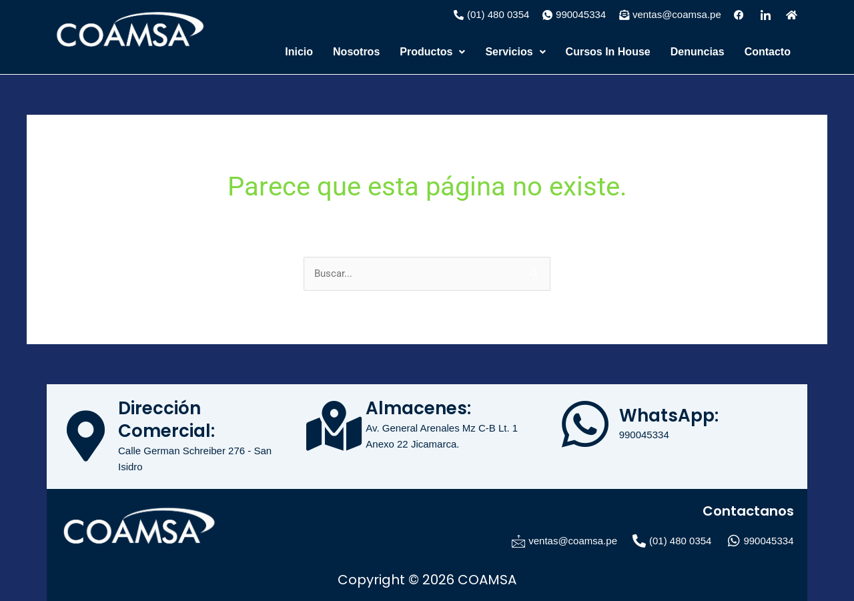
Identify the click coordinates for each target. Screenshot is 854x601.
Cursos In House (608, 51)
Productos (432, 51)
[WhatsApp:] (585, 424)
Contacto (768, 51)
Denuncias (698, 51)
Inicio (299, 51)
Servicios (515, 51)
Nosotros (356, 51)
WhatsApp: (669, 416)
